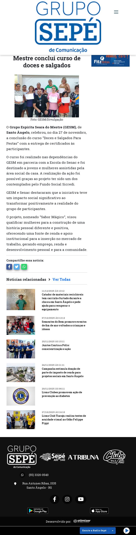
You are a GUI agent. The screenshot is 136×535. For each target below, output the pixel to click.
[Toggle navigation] (116, 12)
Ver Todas (61, 279)
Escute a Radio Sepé (94, 530)
